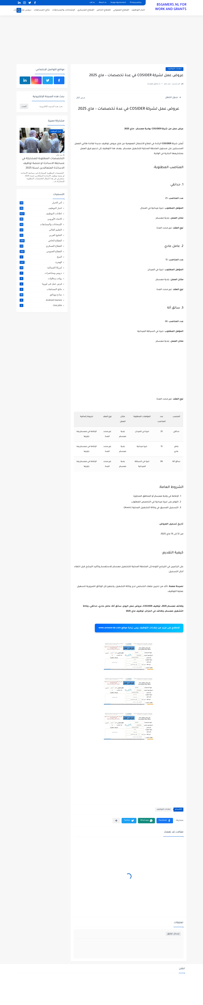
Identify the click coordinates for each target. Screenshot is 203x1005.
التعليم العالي (41, 229)
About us (102, 3)
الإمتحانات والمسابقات (63, 10)
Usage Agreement (118, 3)
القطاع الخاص (104, 10)
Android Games (41, 300)
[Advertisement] (101, 40)
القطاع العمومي (121, 10)
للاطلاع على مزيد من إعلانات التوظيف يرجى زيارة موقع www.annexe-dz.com (139, 628)
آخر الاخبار (41, 202)
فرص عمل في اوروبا (41, 283)
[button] (164, 820)
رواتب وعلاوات (41, 278)
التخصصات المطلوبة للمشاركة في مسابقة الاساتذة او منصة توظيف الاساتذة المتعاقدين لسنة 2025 (43, 163)
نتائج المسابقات (42, 10)
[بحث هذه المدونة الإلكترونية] (46, 106)
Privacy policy (135, 3)
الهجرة (41, 262)
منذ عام (59, 155)
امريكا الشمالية (41, 267)
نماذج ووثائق (41, 294)
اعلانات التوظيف (174, 69)
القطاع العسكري (85, 10)
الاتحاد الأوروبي (41, 219)
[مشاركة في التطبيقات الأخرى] (116, 820)
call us (92, 3)
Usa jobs (41, 305)
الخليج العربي (41, 235)
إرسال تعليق (173, 934)
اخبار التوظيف (138, 10)
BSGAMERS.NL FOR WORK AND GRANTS (170, 7)
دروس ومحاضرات (22, 10)
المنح (41, 256)
